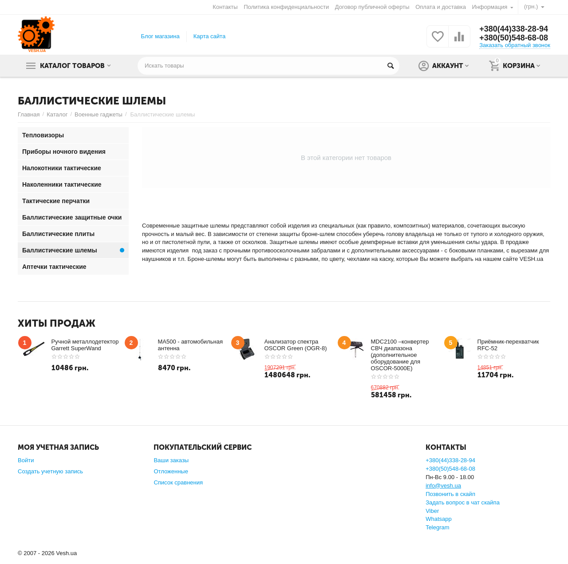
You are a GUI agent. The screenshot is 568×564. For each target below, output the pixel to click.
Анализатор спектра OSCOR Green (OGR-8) (295, 345)
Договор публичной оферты (372, 7)
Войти (26, 460)
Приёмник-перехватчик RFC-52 (508, 345)
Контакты (225, 7)
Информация (490, 7)
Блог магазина (160, 36)
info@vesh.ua (443, 485)
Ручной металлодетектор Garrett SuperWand (85, 345)
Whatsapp (439, 519)
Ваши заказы (171, 460)
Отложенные (171, 471)
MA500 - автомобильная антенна (190, 345)
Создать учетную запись (50, 471)
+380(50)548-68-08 (513, 37)
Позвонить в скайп (450, 494)
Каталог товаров (72, 65)
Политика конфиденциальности (286, 7)
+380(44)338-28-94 (513, 28)
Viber (432, 511)
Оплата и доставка (440, 7)
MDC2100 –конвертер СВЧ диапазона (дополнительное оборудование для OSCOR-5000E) (400, 355)
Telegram (438, 527)
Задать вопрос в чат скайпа (463, 502)
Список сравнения (178, 482)
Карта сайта (209, 36)
